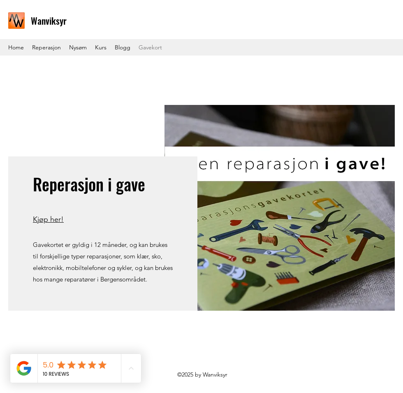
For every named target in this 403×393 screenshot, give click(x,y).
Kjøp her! (48, 219)
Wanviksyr (49, 20)
